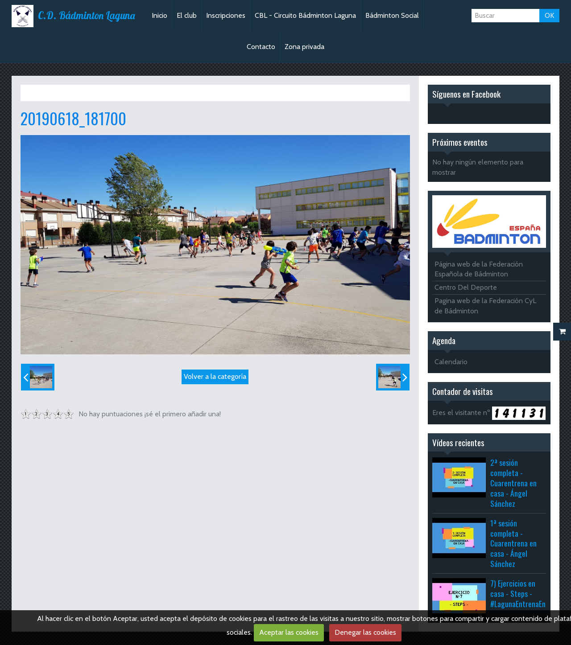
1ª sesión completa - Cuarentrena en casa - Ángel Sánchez (513, 543)
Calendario (451, 361)
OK (549, 15)
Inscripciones (225, 15)
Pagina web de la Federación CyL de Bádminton (485, 305)
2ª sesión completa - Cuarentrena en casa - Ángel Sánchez (513, 482)
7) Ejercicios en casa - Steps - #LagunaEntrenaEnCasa (525, 593)
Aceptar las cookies (289, 632)
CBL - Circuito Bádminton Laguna (305, 15)
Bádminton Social (392, 15)
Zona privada (304, 46)
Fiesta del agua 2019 (139, 93)
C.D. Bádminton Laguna (86, 15)
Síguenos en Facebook (466, 93)
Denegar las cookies (365, 632)
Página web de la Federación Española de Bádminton (478, 269)
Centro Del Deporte (465, 287)
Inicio (159, 15)
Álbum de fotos (80, 93)
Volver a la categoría (215, 376)
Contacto (261, 46)
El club (187, 15)
